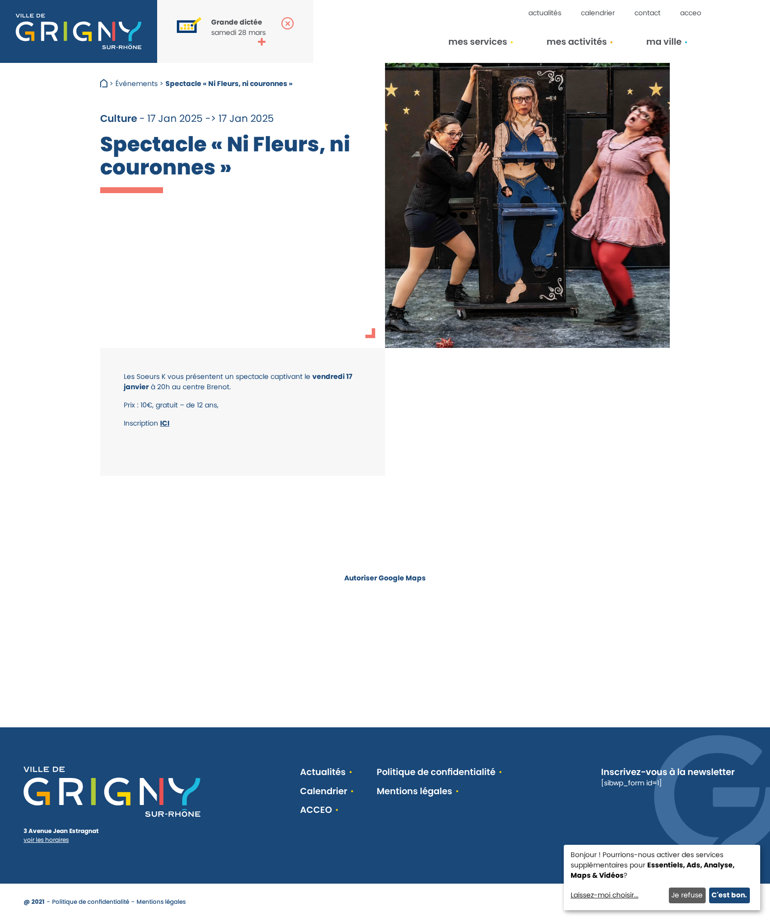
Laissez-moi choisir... (604, 895)
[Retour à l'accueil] (78, 31)
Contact (647, 13)
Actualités (544, 13)
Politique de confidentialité (436, 772)
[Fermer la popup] (287, 23)
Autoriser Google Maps (385, 578)
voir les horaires (46, 839)
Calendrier (598, 13)
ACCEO (690, 13)
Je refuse (687, 895)
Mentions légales (414, 791)
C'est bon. (729, 895)
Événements (136, 83)
